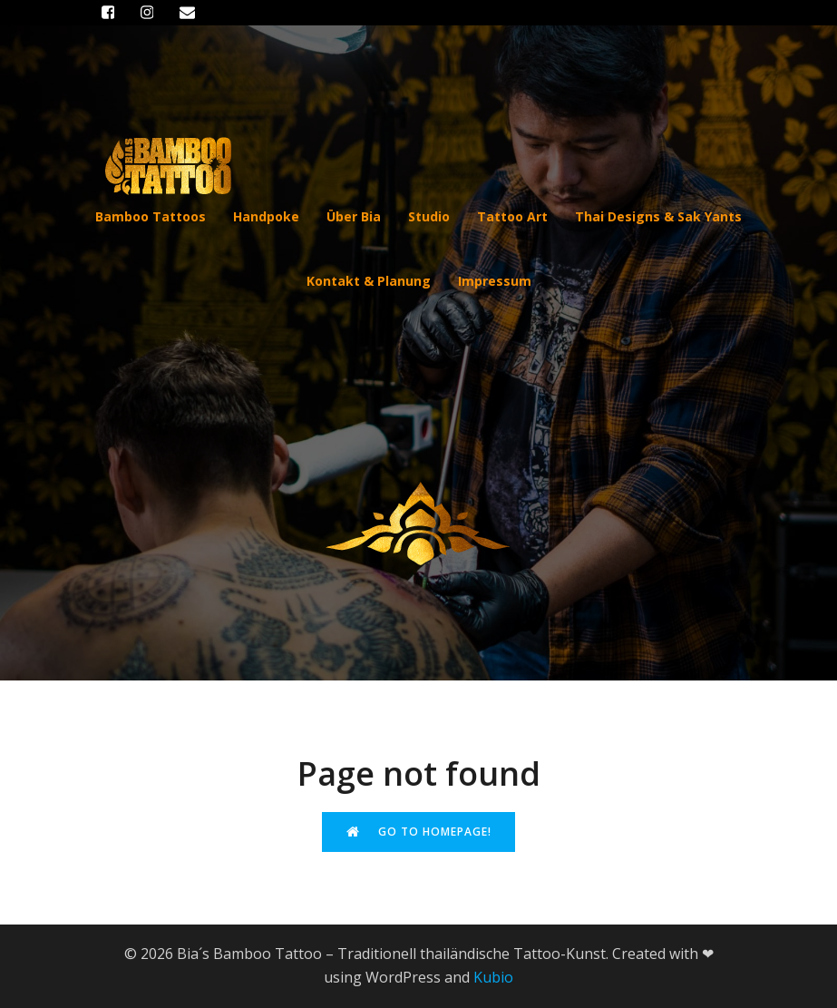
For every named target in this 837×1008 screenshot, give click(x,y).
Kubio (493, 977)
